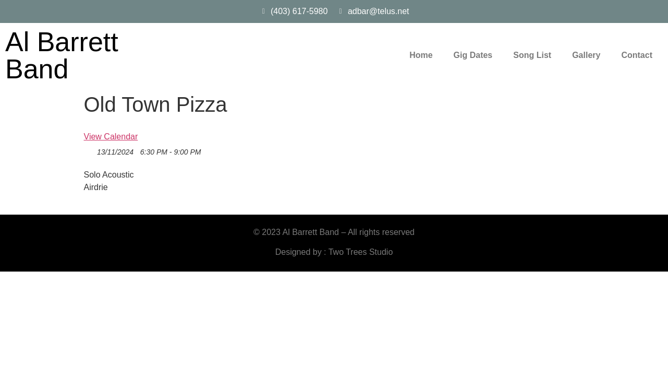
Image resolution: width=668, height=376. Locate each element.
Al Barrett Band (61, 55)
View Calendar (111, 136)
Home (420, 55)
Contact (636, 55)
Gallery (586, 55)
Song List (532, 55)
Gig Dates (473, 55)
